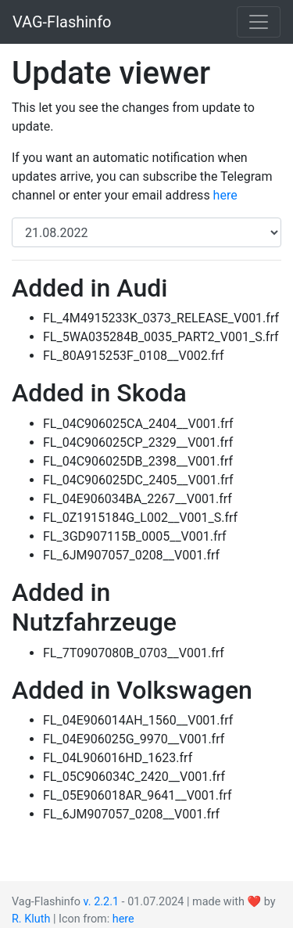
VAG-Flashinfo (62, 22)
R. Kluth (31, 919)
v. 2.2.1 (101, 901)
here (225, 195)
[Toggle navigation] (258, 22)
